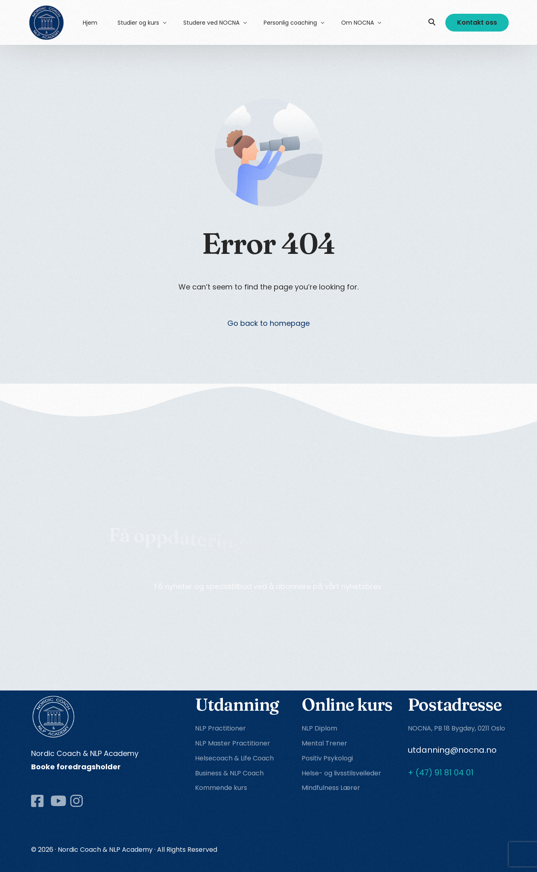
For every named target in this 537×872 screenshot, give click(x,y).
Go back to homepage (268, 323)
